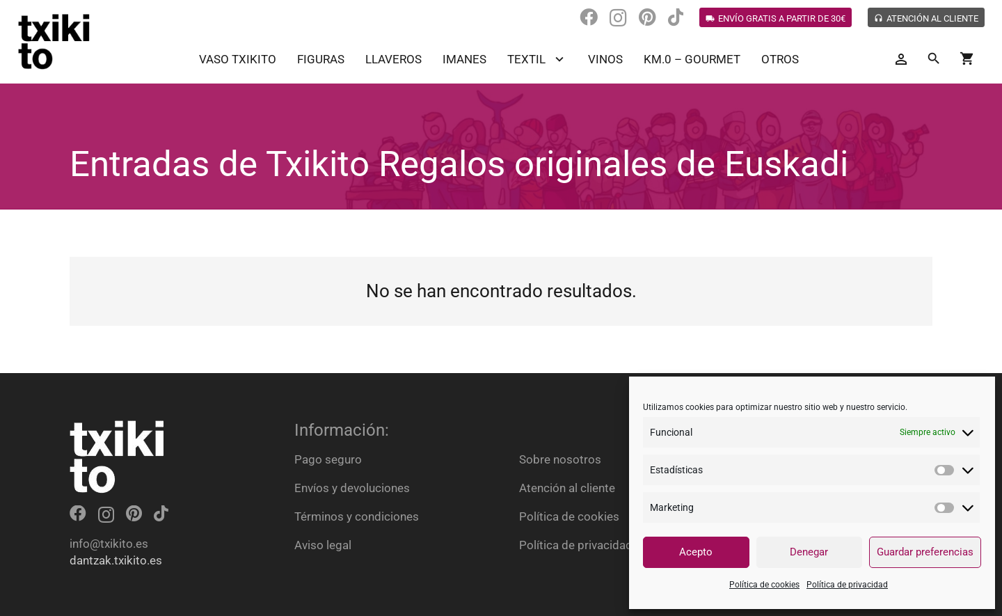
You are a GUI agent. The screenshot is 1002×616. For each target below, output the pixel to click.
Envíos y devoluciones (352, 488)
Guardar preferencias (925, 552)
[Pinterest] (647, 17)
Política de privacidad (847, 585)
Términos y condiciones (356, 516)
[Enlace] (54, 42)
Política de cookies (764, 585)
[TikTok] (675, 17)
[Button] (901, 59)
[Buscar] (934, 59)
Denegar (809, 552)
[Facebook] (589, 17)
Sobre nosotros (560, 459)
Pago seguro (328, 459)
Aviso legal (322, 545)
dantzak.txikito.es (116, 560)
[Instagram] (618, 18)
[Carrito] (967, 59)
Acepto (696, 552)
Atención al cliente (567, 488)
